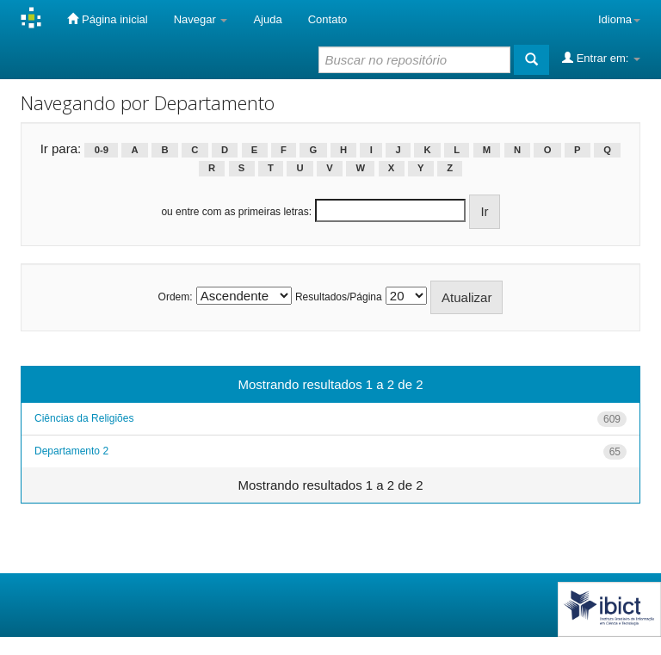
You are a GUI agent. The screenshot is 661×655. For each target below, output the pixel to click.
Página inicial (107, 19)
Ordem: (175, 297)
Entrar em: (601, 58)
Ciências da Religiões (83, 418)
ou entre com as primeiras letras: (236, 212)
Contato (328, 19)
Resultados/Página (338, 297)
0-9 (101, 150)
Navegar (201, 19)
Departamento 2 (71, 451)
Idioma (619, 19)
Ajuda (267, 19)
